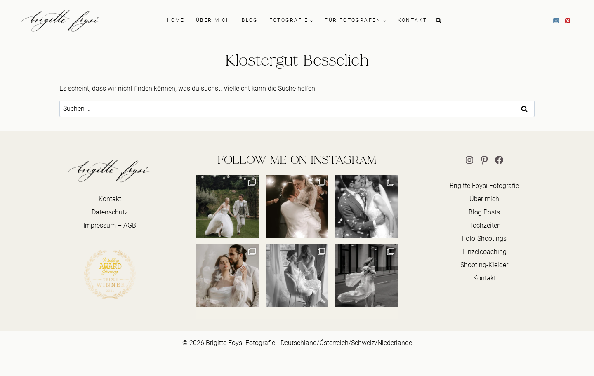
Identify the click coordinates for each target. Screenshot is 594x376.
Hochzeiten (484, 225)
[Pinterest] (567, 20)
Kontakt (110, 199)
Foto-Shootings (484, 238)
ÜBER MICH (213, 20)
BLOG (250, 20)
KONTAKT (412, 20)
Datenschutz (110, 212)
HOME (176, 20)
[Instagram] (556, 20)
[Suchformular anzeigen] (438, 20)
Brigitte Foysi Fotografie (484, 186)
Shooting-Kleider (484, 265)
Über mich (484, 199)
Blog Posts (484, 212)
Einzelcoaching (484, 252)
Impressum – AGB (109, 225)
